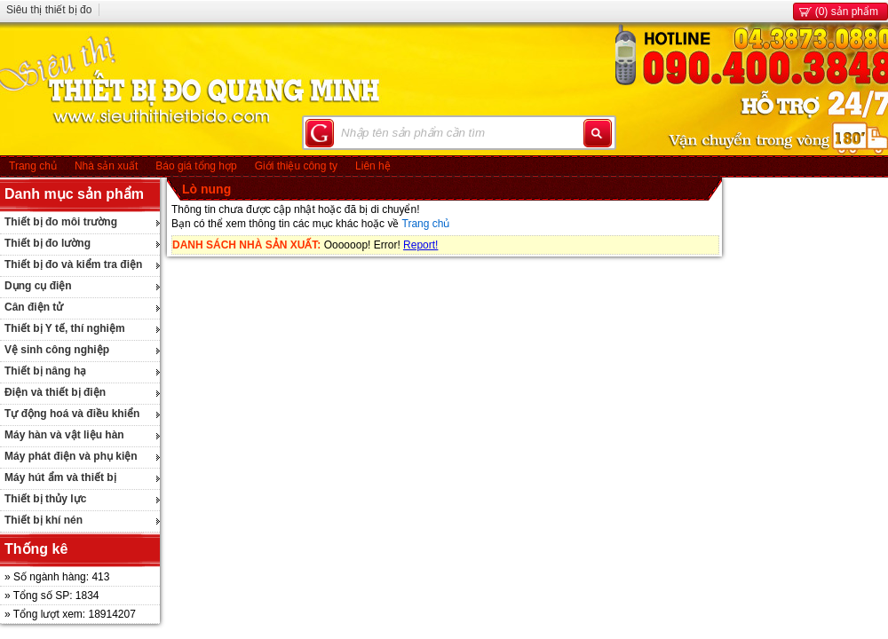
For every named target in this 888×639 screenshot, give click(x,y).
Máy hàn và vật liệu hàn (64, 435)
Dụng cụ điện (38, 286)
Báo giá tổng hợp (195, 166)
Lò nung (206, 189)
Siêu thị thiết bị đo (48, 10)
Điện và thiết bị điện (55, 392)
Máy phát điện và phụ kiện (71, 456)
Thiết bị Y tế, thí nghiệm (64, 328)
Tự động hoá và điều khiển (71, 413)
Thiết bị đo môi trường (60, 222)
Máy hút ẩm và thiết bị (60, 477)
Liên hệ (373, 166)
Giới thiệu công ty (296, 166)
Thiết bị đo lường (47, 243)
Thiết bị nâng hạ (45, 371)
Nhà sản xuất (106, 166)
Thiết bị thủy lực (45, 499)
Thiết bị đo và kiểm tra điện (73, 264)
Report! (420, 245)
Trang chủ (33, 166)
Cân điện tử (33, 307)
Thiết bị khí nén (43, 520)
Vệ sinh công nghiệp (56, 349)
